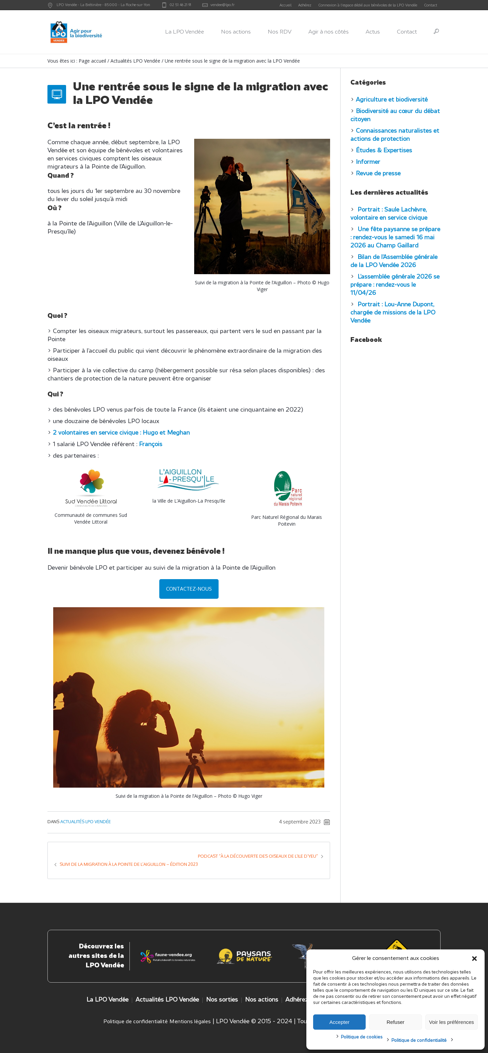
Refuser (396, 1022)
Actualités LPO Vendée (135, 61)
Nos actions (261, 1000)
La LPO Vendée (107, 1000)
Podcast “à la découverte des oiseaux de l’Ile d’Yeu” (258, 856)
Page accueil (92, 61)
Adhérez (304, 5)
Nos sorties (222, 1000)
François (150, 444)
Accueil (285, 5)
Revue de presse (378, 173)
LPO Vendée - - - (103, 4)
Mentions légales (190, 1021)
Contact (430, 5)
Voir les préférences (451, 1022)
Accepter (339, 1022)
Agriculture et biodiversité (392, 100)
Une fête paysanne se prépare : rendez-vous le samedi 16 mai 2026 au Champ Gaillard (395, 237)
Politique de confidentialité (419, 1041)
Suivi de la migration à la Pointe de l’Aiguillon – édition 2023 (129, 864)
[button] (474, 958)
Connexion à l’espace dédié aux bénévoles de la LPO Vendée (367, 5)
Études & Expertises (384, 150)
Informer (368, 162)
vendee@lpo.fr (222, 4)
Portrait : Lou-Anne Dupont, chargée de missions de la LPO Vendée (392, 313)
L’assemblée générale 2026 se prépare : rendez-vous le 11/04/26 (395, 285)
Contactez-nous (189, 589)
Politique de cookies (362, 1037)
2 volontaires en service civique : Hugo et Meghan (121, 433)
